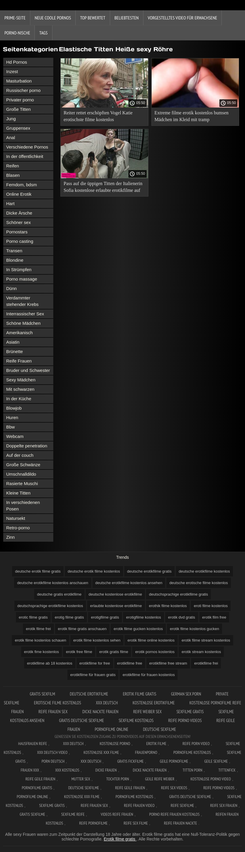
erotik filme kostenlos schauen (40, 640)
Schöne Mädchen (23, 323)
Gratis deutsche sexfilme (81, 720)
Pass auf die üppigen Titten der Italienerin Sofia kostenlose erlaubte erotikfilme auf (103, 187)
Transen (14, 250)
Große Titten (18, 109)
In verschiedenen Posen (23, 505)
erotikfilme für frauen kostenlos (148, 675)
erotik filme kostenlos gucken (194, 629)
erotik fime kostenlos (41, 652)
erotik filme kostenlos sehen (96, 640)
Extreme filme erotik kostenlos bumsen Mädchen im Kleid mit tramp (192, 116)
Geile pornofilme (174, 761)
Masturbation (19, 80)
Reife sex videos (174, 787)
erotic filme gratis (33, 617)
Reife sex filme (136, 823)
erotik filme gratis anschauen (82, 629)
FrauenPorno (146, 752)
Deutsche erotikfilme (89, 694)
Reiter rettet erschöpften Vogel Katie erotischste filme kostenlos (98, 116)
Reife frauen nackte (180, 823)
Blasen (13, 175)
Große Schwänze (23, 464)
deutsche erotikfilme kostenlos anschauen (52, 583)
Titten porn (192, 770)
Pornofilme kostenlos (192, 752)
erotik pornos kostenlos (155, 652)
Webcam (15, 436)
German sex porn (186, 694)
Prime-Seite (15, 18)
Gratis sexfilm (42, 694)
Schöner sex (18, 222)
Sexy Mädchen (20, 379)
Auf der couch (20, 455)
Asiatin (12, 342)
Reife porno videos (184, 720)
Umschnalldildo (21, 474)
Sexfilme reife (73, 814)
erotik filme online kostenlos (151, 640)
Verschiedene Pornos (27, 146)
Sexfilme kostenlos (136, 720)
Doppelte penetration (26, 445)
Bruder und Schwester (28, 370)
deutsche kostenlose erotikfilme (115, 594)
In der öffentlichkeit (24, 156)
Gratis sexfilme (32, 814)
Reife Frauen (19, 360)
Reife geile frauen (40, 779)
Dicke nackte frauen (100, 711)
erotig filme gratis (69, 617)
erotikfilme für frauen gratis (93, 675)
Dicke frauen (106, 770)
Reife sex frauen (223, 805)
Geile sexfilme (216, 761)
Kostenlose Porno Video (211, 779)
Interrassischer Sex (25, 313)
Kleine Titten (18, 492)
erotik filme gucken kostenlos (138, 629)
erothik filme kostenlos (168, 606)
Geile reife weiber (159, 779)
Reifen (12, 165)
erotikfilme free (129, 663)
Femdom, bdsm (21, 184)
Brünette (14, 351)
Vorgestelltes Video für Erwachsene (182, 18)
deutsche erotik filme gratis (38, 571)
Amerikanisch (19, 332)
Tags (43, 33)
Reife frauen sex (53, 711)
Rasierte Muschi (22, 483)
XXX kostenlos (67, 770)
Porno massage (21, 278)
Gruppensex (18, 128)
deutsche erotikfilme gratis (149, 571)
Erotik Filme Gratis (139, 694)
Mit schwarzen (20, 389)
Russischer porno (23, 90)
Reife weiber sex (147, 711)
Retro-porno (18, 527)
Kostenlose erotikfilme (154, 703)
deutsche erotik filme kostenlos (94, 571)
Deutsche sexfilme (159, 729)
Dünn (11, 288)
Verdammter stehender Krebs (22, 301)
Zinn (10, 537)
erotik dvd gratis (181, 617)
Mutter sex (80, 779)
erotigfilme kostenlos (143, 617)
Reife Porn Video (196, 743)
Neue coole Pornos (53, 18)
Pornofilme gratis (37, 787)
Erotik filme (156, 743)
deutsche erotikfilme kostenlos (204, 571)
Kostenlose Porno (115, 743)
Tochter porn (117, 779)
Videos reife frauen (117, 814)
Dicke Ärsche (19, 212)
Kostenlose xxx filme (101, 752)
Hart (10, 203)
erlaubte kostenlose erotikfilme (116, 606)
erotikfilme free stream (168, 663)
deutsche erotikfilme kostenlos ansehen (129, 583)
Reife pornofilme (93, 823)
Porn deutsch (53, 761)
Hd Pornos (16, 62)
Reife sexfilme (182, 805)
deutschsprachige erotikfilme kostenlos (50, 606)
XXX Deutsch (107, 703)
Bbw (10, 426)
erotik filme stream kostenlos (206, 640)
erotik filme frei (38, 629)
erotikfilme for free (95, 663)
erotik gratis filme (113, 652)
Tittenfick (227, 770)
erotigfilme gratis (105, 617)
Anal (10, 137)
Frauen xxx (30, 770)
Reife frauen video (139, 805)
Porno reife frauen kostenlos (174, 814)
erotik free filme (79, 652)
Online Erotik (19, 194)
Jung (11, 118)
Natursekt (15, 518)
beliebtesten (127, 18)
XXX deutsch (91, 761)
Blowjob (14, 408)
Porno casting (19, 241)
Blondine (14, 260)
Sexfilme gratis (190, 711)
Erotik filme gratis (120, 839)
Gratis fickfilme (130, 761)
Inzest (12, 71)
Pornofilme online (111, 729)
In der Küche (18, 398)
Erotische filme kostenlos (57, 703)
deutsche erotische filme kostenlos (198, 583)
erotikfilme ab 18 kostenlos (49, 663)
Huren (12, 417)
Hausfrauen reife (32, 743)
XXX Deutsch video (52, 752)
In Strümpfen (19, 269)
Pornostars (17, 231)
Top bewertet (92, 18)
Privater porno (20, 99)
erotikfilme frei (206, 663)
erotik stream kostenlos (201, 652)
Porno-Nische (17, 33)
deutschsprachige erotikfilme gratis (178, 594)
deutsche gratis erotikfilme (59, 594)
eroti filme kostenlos (211, 606)
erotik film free (214, 617)
